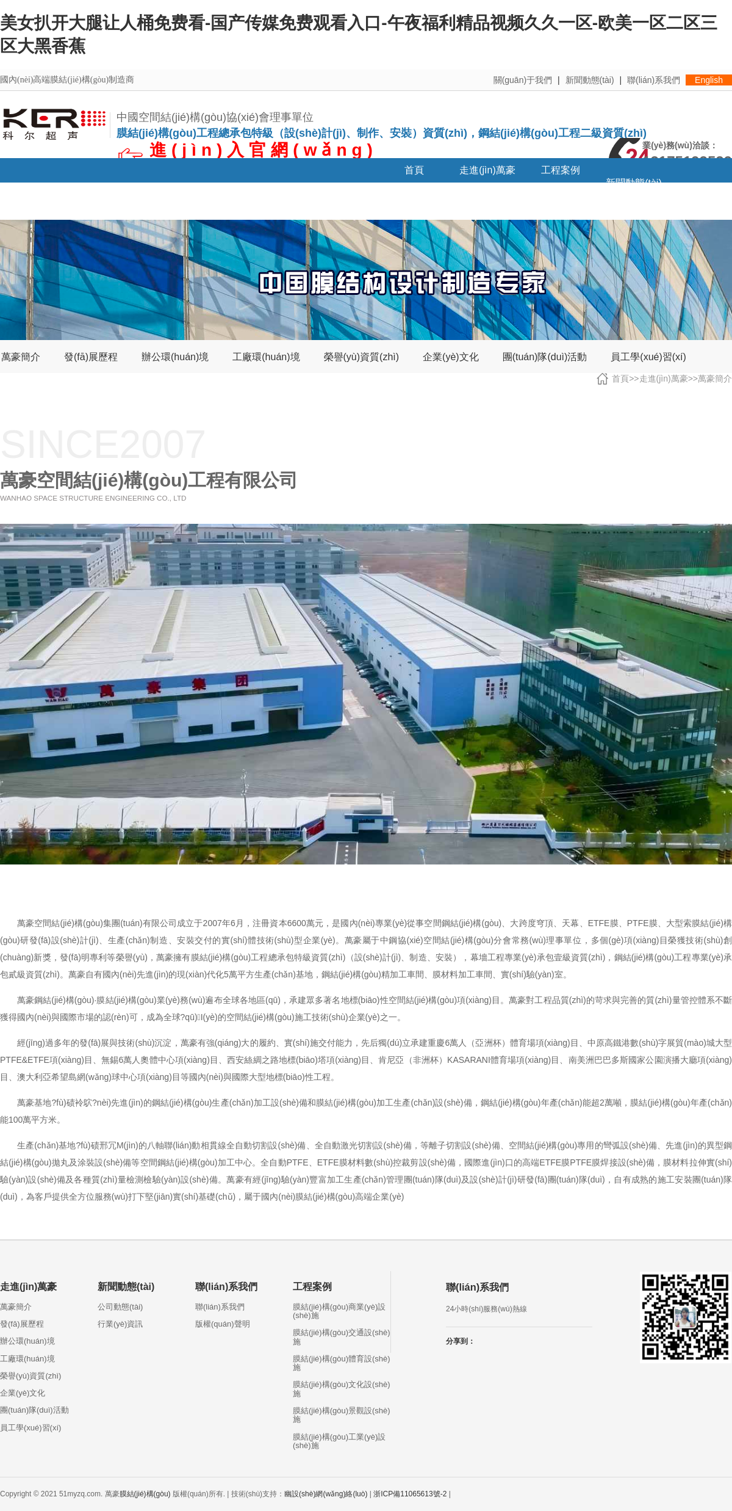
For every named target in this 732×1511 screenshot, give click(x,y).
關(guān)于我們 (522, 80)
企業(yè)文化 (451, 357)
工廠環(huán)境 (266, 357)
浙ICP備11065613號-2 (410, 1494)
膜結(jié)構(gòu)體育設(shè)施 (341, 1363)
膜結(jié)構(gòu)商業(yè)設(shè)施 (339, 1311)
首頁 (414, 170)
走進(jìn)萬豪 (487, 170)
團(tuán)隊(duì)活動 (545, 357)
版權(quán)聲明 (222, 1323)
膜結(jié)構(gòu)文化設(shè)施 (341, 1388)
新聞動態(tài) (589, 80)
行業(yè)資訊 (120, 1323)
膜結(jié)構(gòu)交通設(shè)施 (341, 1337)
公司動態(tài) (120, 1306)
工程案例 (560, 170)
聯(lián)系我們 (653, 80)
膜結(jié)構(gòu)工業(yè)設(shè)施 (339, 1441)
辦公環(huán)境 (175, 357)
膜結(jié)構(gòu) (145, 1494)
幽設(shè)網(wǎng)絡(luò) (325, 1494)
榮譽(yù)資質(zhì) (362, 357)
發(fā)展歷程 (91, 357)
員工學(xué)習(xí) (648, 357)
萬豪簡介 (20, 357)
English (709, 80)
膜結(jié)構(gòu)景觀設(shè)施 (341, 1415)
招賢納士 (36, 207)
